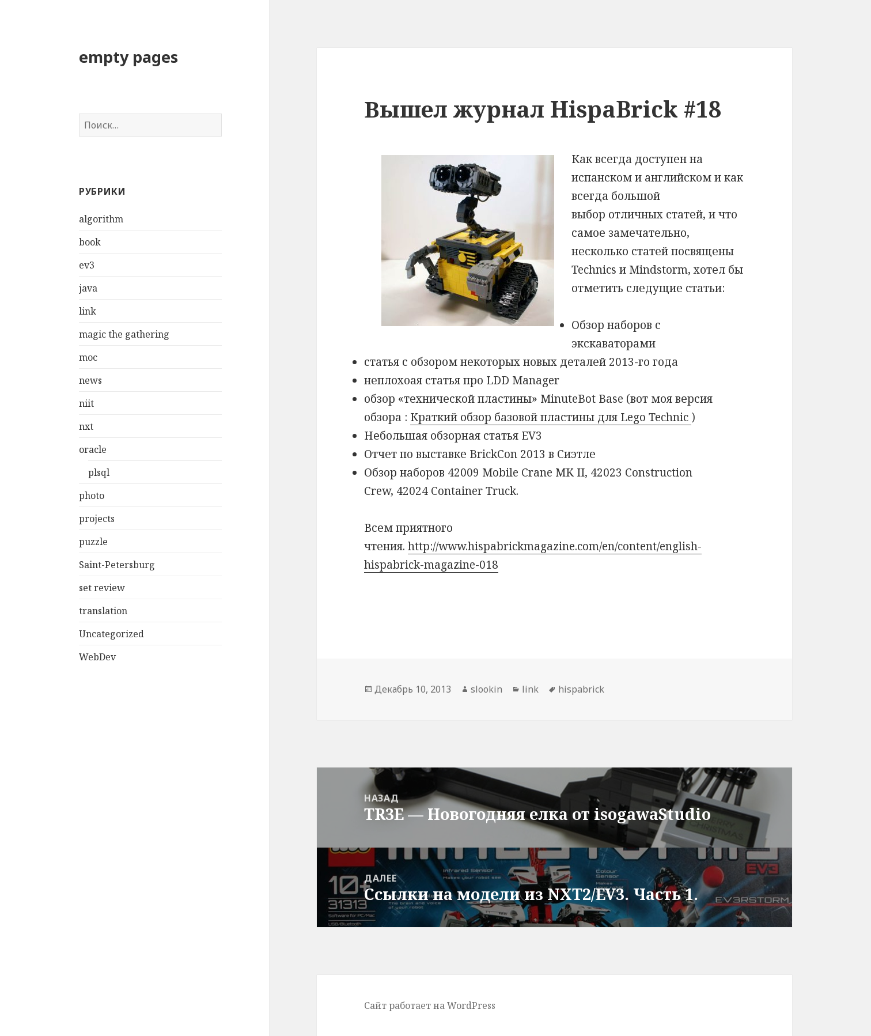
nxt (86, 426)
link (87, 311)
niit (86, 403)
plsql (98, 472)
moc (88, 357)
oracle (93, 449)
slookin (486, 689)
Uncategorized (111, 633)
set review (102, 587)
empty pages (128, 56)
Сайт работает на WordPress (429, 1005)
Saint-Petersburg (117, 564)
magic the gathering (124, 334)
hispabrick (581, 689)
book (90, 242)
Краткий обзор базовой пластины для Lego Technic (550, 417)
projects (97, 518)
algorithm (101, 219)
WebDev (97, 657)
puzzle (93, 541)
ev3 (86, 265)
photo (91, 495)
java (88, 288)
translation (103, 610)
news (90, 380)
